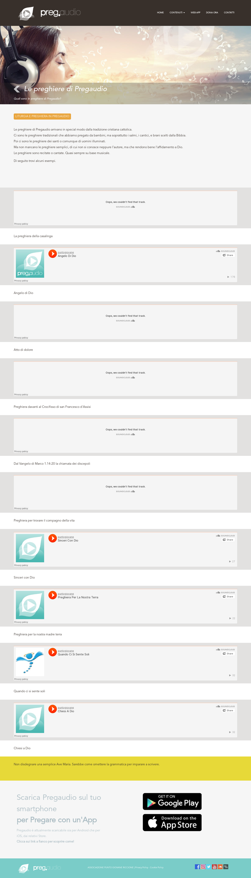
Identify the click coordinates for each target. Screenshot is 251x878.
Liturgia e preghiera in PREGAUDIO (42, 116)
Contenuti (177, 13)
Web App (195, 13)
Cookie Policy (156, 868)
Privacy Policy (141, 868)
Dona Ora (212, 13)
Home (160, 13)
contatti (229, 13)
